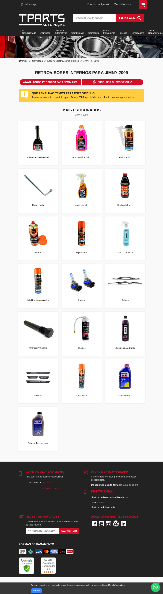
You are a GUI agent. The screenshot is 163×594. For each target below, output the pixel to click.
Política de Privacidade (103, 507)
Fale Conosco (99, 502)
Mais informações (116, 585)
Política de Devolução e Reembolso (110, 497)
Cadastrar (69, 531)
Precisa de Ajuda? (98, 4)
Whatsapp (29, 4)
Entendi (36, 590)
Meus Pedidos (122, 4)
